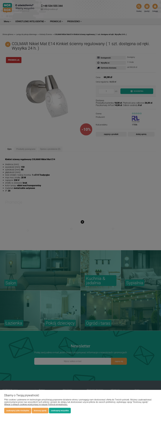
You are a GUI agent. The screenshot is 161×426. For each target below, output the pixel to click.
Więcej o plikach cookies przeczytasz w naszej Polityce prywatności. (36, 404)
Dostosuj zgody (40, 411)
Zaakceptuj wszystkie (60, 411)
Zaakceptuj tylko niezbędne (17, 411)
